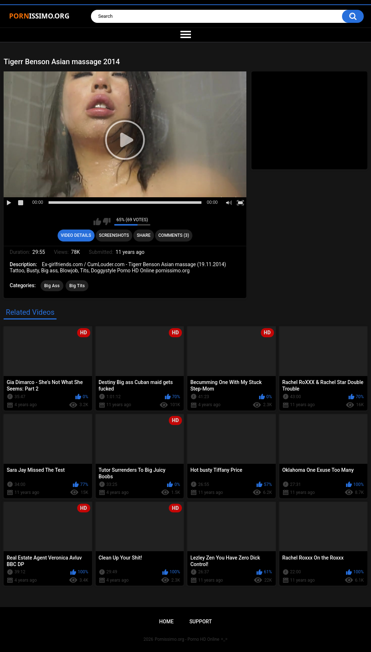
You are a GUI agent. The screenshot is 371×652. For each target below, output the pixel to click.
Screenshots (114, 235)
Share (143, 235)
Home (166, 621)
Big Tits (77, 285)
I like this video (97, 221)
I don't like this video (107, 221)
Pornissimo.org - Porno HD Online (187, 639)
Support (200, 621)
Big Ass (52, 285)
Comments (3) (173, 235)
